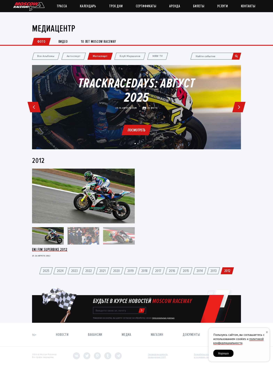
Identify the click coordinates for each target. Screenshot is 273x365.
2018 (144, 271)
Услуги (222, 6)
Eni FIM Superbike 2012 (49, 249)
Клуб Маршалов (130, 56)
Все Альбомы (45, 56)
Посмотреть (136, 130)
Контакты (248, 6)
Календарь (88, 6)
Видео (63, 41)
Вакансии (95, 334)
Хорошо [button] (223, 353)
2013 (213, 271)
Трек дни (116, 6)
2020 (116, 271)
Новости (62, 334)
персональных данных (163, 318)
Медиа (126, 334)
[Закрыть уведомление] (267, 332)
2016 (172, 271)
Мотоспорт (100, 56)
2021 (102, 271)
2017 (158, 271)
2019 (130, 271)
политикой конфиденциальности (238, 341)
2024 (60, 271)
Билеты (198, 6)
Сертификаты (146, 6)
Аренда (174, 6)
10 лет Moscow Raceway (98, 41)
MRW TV (158, 56)
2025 (46, 271)
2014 (200, 271)
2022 (88, 271)
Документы (191, 334)
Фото (41, 41)
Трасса (62, 6)
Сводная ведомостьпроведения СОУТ (158, 355)
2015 (186, 271)
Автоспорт (74, 56)
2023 (74, 271)
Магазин (157, 334)
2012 (227, 271)
